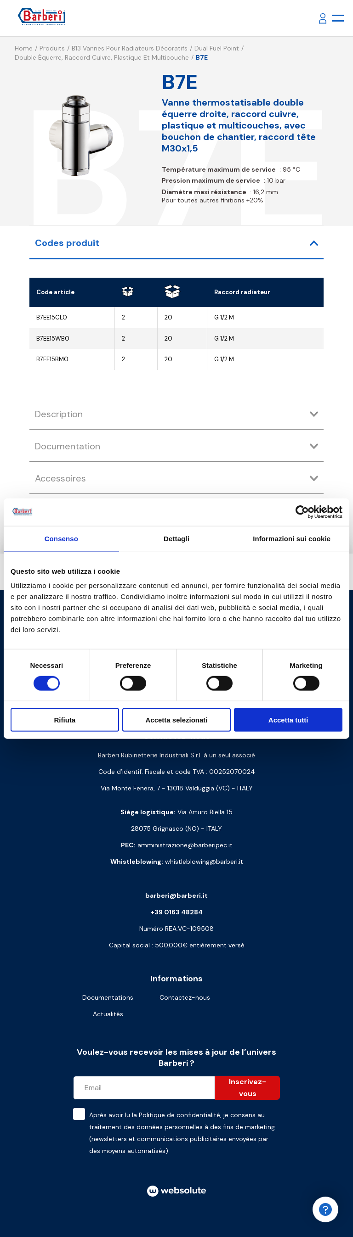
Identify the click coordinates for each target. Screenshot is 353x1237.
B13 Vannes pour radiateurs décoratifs (130, 48)
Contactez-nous (184, 997)
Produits (52, 48)
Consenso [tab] (61, 538)
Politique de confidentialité (179, 1115)
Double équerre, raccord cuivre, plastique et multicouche (102, 57)
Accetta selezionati (176, 720)
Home (24, 48)
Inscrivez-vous (247, 1087)
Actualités (108, 1014)
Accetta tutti (288, 720)
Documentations (107, 997)
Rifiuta (64, 720)
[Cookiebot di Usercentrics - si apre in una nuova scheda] (302, 512)
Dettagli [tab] (176, 538)
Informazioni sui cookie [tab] (291, 538)
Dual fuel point (216, 48)
